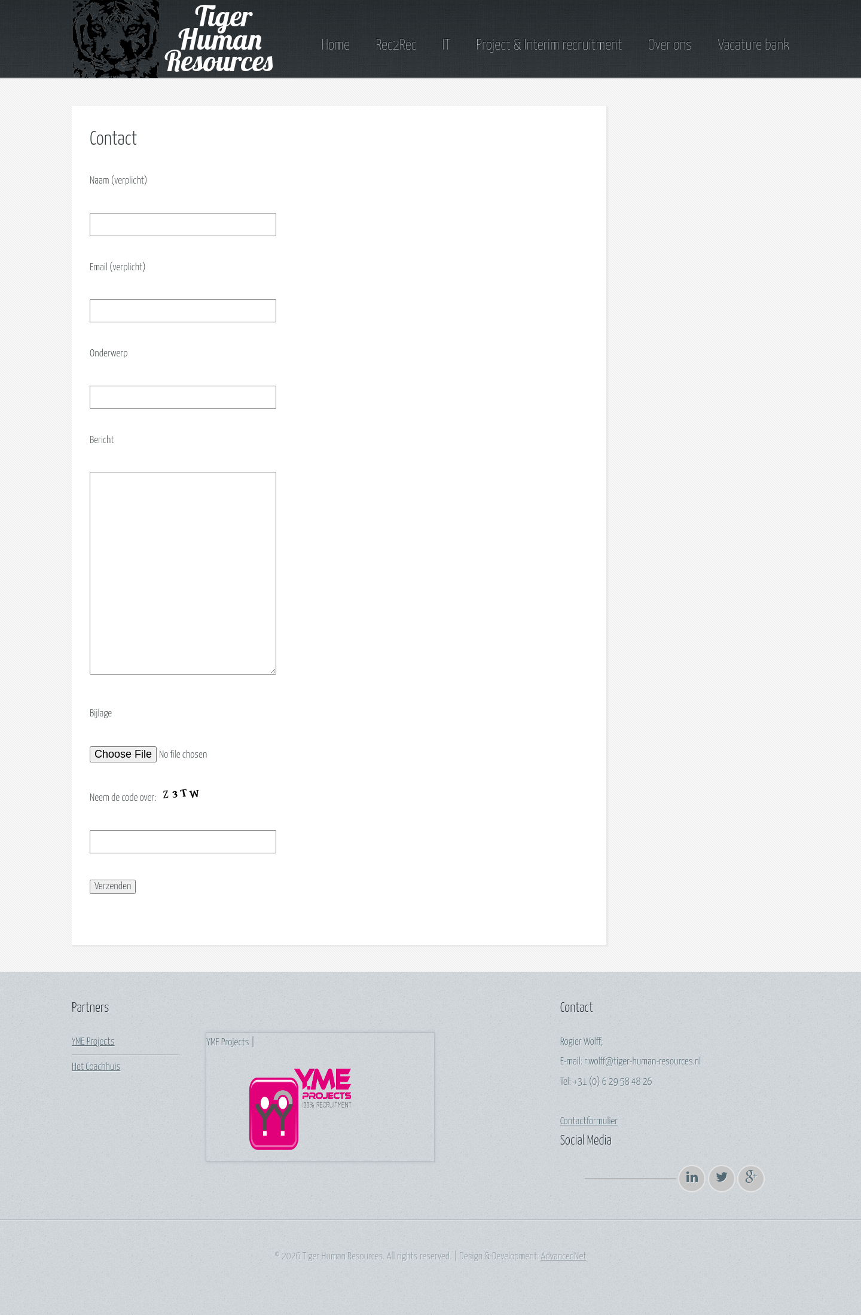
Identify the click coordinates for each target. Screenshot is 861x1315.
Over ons (670, 45)
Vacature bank (753, 45)
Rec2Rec (395, 45)
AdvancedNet (564, 1257)
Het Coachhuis (96, 1067)
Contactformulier (589, 1121)
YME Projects (93, 1042)
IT (446, 45)
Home (335, 45)
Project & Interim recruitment (549, 45)
